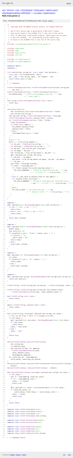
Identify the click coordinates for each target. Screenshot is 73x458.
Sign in (69, 3)
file (44, 21)
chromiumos (26, 10)
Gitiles (13, 455)
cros (17, 10)
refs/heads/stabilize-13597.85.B (16, 13)
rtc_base (38, 13)
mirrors (10, 10)
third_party (39, 10)
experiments (49, 13)
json (69, 455)
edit (50, 21)
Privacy (18, 455)
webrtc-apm (51, 10)
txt (64, 455)
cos (3, 10)
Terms (24, 455)
